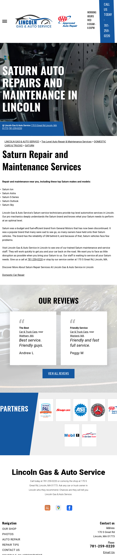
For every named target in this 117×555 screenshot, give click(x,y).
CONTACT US (11, 550)
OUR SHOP (9, 528)
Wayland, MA (77, 335)
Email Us (109, 552)
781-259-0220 (107, 30)
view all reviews (58, 373)
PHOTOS (8, 534)
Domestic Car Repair (13, 275)
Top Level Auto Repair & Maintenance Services (66, 141)
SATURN (29, 145)
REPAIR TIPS (10, 544)
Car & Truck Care (28, 331)
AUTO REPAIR (11, 539)
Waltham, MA (26, 335)
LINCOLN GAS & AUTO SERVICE (22, 141)
